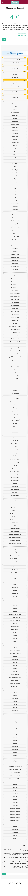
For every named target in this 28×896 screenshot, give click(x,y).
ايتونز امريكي (14, 290)
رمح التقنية (14, 182)
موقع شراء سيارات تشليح (14, 534)
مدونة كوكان (14, 133)
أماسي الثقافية (14, 154)
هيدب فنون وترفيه (14, 266)
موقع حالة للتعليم (14, 257)
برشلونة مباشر (14, 446)
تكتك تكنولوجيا (14, 130)
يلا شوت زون (14, 832)
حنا (14, 384)
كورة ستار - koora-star (14, 650)
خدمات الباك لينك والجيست (14, 398)
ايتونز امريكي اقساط (14, 338)
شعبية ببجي (14, 359)
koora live (14, 602)
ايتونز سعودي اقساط (14, 293)
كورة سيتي (14, 552)
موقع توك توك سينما (14, 772)
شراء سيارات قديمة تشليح (14, 543)
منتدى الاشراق (14, 239)
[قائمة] (26, 2)
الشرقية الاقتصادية (14, 124)
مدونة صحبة (14, 200)
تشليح (14, 525)
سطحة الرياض (14, 501)
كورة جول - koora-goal (14, 653)
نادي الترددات (14, 169)
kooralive (14, 635)
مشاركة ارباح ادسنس (14, 62)
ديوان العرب (14, 423)
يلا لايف (14, 561)
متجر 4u (14, 323)
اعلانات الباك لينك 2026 (14, 242)
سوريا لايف (14, 623)
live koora (14, 793)
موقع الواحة (14, 77)
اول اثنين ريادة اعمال (14, 59)
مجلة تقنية (14, 251)
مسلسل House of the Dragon (14, 769)
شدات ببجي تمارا (14, 278)
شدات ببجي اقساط (14, 275)
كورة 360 (14, 701)
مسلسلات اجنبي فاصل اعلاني (14, 778)
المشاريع (14, 74)
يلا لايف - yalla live (14, 626)
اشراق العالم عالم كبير (14, 236)
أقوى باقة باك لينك (14, 414)
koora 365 (14, 638)
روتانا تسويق (14, 163)
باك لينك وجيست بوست (14, 245)
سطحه (14, 504)
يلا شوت (14, 437)
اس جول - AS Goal (14, 686)
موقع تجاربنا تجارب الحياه (14, 420)
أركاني (14, 194)
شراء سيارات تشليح (14, 531)
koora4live (14, 587)
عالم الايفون (14, 127)
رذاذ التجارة (14, 185)
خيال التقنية (14, 115)
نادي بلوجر (14, 145)
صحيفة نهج (14, 136)
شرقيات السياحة (14, 203)
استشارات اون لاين (14, 172)
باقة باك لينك (14, 83)
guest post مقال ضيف (14, 401)
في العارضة (14, 593)
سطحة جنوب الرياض (14, 519)
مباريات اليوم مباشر (14, 443)
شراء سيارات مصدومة (14, 540)
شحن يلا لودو (14, 353)
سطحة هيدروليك (14, 510)
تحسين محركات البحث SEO (14, 86)
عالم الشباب (14, 68)
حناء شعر (14, 381)
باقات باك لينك (14, 223)
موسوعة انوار (14, 206)
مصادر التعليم (14, 248)
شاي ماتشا (14, 390)
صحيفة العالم (14, 269)
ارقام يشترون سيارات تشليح (14, 537)
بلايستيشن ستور (14, 366)
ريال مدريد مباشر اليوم (14, 566)
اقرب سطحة (14, 522)
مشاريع (14, 426)
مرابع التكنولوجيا (14, 112)
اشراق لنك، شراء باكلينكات (14, 227)
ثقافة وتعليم (14, 260)
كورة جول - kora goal (14, 617)
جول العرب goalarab (14, 555)
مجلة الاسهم (14, 121)
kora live (14, 632)
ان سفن (14, 109)
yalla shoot (14, 440)
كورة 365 (14, 549)
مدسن (14, 160)
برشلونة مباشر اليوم (14, 569)
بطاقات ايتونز (14, 362)
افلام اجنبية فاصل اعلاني (14, 775)
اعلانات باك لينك (14, 429)
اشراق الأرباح (14, 209)
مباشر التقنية (14, 197)
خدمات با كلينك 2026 (14, 417)
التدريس (14, 233)
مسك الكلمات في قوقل (14, 103)
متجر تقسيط (14, 308)
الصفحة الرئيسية (21, 35)
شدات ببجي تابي (14, 284)
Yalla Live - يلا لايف (14, 674)
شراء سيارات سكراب (14, 528)
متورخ (14, 157)
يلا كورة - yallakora (14, 629)
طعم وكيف (14, 188)
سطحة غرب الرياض (14, 516)
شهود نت (14, 191)
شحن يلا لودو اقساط (14, 296)
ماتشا (14, 387)
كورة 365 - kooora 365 (14, 683)
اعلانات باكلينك (14, 432)
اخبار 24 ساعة (14, 263)
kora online (14, 698)
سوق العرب (14, 404)
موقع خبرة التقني (14, 142)
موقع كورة (14, 761)
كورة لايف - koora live (14, 808)
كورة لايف (14, 590)
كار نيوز (14, 139)
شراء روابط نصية (14, 220)
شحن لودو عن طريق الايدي (14, 356)
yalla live (14, 578)
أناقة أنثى (14, 151)
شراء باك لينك (14, 214)
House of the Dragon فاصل (14, 766)
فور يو (14, 344)
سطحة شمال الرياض (14, 513)
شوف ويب (14, 118)
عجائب (14, 148)
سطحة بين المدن (14, 507)
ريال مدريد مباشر (14, 449)
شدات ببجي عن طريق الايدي (14, 326)
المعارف (14, 175)
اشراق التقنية (14, 106)
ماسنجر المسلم (14, 91)
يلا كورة (14, 596)
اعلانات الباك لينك (14, 230)
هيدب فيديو (14, 178)
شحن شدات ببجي (14, 347)
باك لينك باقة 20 (14, 407)
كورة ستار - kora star (14, 620)
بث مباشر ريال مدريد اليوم (14, 558)
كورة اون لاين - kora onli (14, 614)
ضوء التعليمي (14, 97)
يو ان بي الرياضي (14, 254)
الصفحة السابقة (21, 33)
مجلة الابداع (14, 166)
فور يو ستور (14, 320)
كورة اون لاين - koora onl (14, 677)
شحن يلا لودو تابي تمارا (14, 332)
